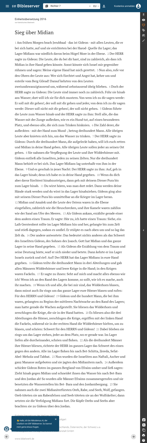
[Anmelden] (138, 6)
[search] (69, 5)
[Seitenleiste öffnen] (143, 230)
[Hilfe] (143, 440)
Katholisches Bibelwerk (26, 22)
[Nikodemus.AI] (6, 429)
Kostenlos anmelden (124, 6)
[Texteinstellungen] (104, 6)
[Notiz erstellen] (143, 40)
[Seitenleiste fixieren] (143, 14)
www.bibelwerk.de (24, 438)
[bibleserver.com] (25, 6)
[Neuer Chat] (143, 35)
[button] (7, 6)
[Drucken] (143, 435)
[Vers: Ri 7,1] (143, 19)
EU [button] (96, 6)
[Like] (143, 25)
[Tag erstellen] (143, 30)
